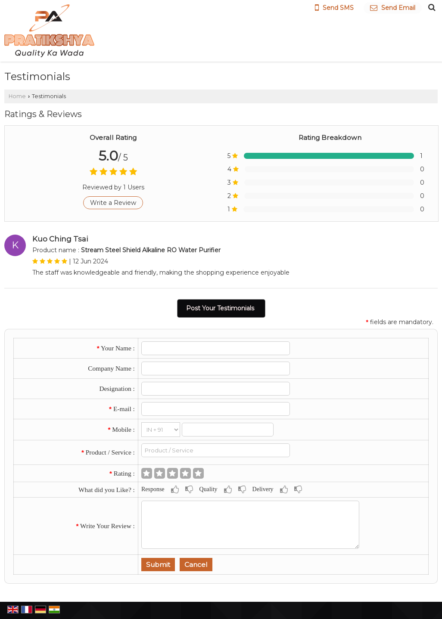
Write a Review (113, 203)
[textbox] (215, 450)
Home (17, 96)
